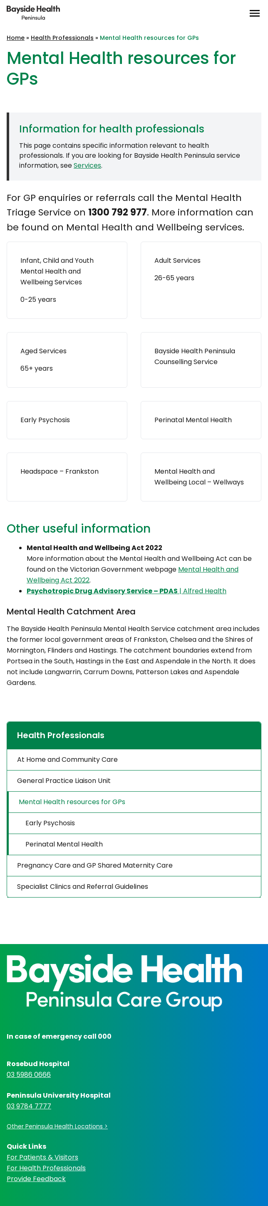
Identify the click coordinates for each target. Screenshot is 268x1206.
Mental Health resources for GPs (72, 802)
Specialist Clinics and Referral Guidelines (82, 886)
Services (87, 165)
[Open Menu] (254, 13)
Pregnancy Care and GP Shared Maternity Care (95, 865)
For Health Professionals (46, 1168)
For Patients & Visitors (42, 1157)
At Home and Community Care (67, 759)
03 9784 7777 (29, 1106)
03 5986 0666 (29, 1074)
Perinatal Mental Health (64, 844)
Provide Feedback (36, 1179)
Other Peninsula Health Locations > (57, 1126)
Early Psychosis (50, 823)
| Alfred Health (126, 591)
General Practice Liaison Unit (64, 780)
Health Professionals (62, 38)
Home (16, 38)
